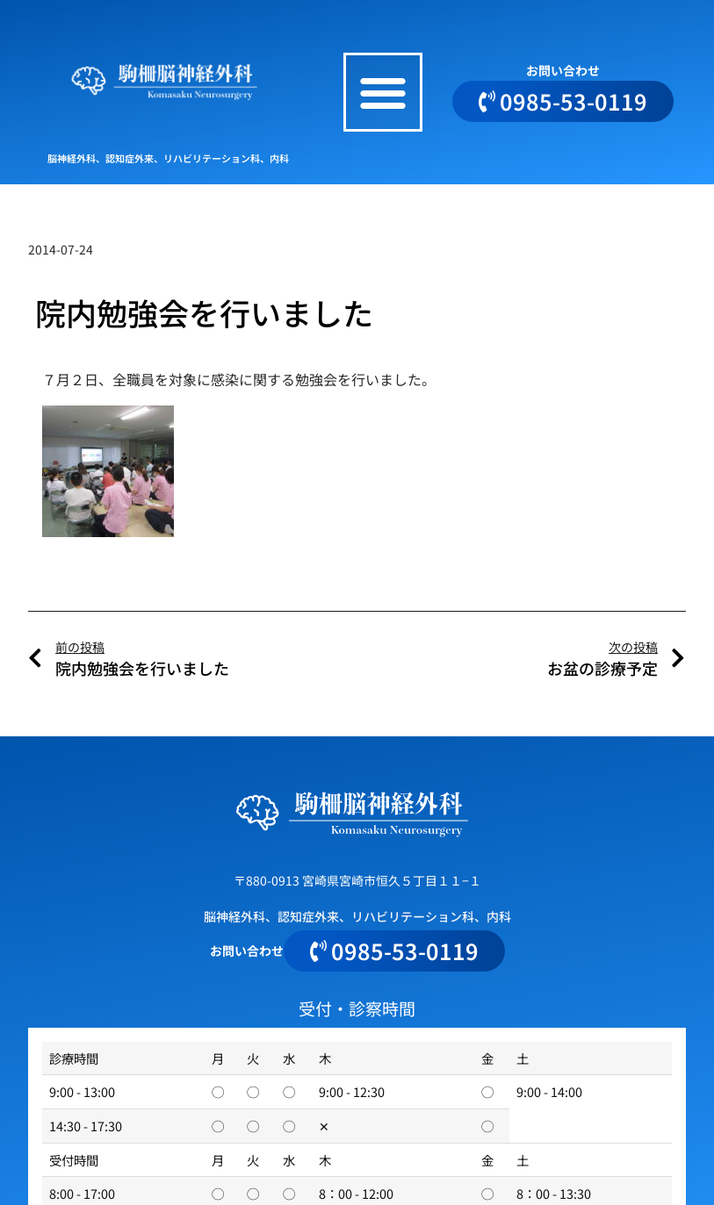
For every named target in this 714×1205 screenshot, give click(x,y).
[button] (382, 92)
